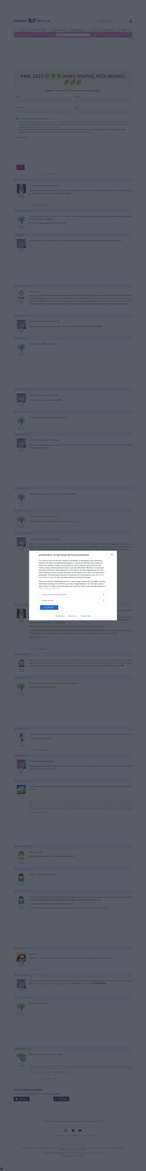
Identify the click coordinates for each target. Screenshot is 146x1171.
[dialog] (73, 585)
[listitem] (73, 594)
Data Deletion (60, 616)
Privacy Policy (86, 616)
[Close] (112, 555)
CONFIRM (50, 607)
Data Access (72, 616)
